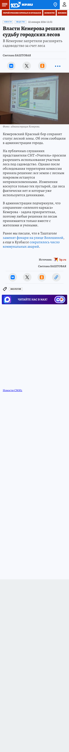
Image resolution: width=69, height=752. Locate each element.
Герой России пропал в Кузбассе (22, 12)
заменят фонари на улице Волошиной (33, 237)
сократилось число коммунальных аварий (31, 244)
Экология (15, 289)
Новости (49, 12)
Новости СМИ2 (12, 390)
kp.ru (62, 260)
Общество (20, 22)
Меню (3, 4)
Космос (62, 12)
